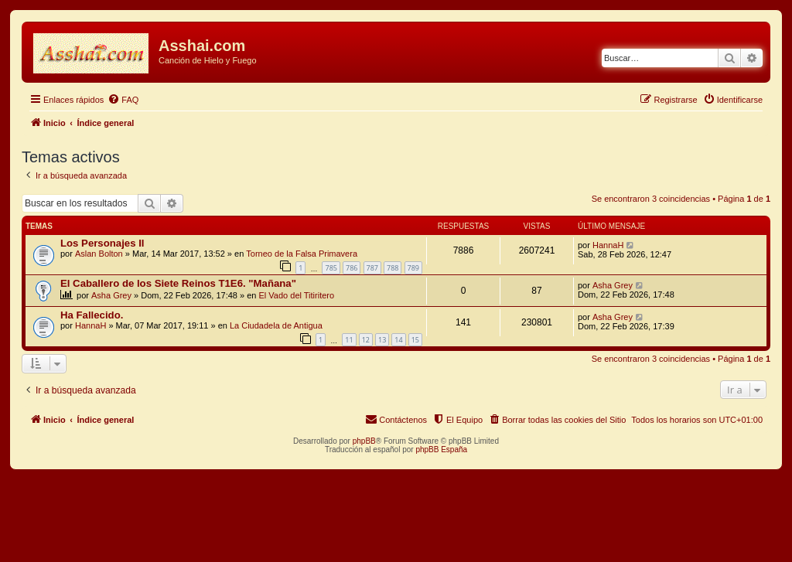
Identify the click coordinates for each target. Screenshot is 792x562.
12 (366, 340)
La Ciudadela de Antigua (276, 325)
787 (372, 268)
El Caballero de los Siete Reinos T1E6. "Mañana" (178, 283)
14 (398, 340)
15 (415, 340)
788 (392, 268)
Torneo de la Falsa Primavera (301, 253)
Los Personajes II (102, 243)
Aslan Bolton (99, 253)
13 (382, 340)
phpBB (364, 441)
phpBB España (441, 449)
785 (330, 268)
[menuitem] (123, 99)
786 (351, 268)
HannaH (607, 245)
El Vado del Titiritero (297, 295)
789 (413, 268)
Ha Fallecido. (91, 315)
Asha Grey (111, 295)
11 (349, 340)
